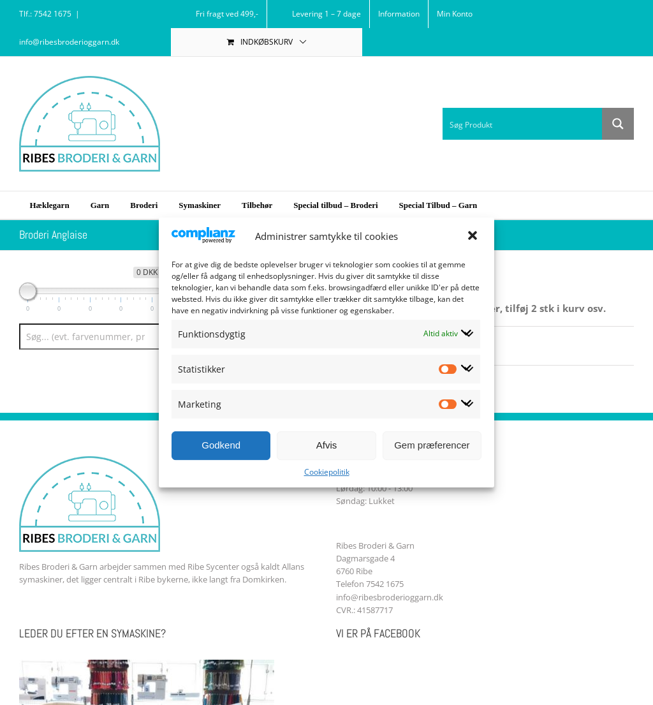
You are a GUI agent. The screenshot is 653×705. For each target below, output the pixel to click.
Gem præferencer (431, 445)
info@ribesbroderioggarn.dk (69, 41)
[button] (473, 236)
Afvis (326, 445)
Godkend (221, 445)
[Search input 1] (523, 123)
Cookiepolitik (326, 471)
